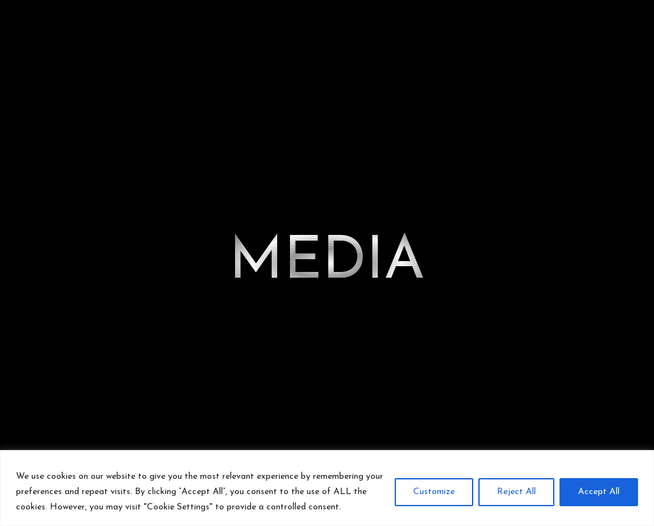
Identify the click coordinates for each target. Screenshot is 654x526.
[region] (327, 488)
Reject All (516, 492)
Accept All (599, 492)
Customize (434, 492)
